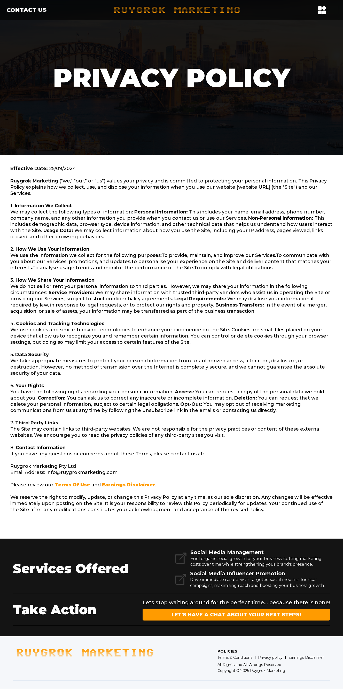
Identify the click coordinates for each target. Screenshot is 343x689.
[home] (177, 10)
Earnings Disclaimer (128, 485)
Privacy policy (270, 657)
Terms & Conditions (234, 657)
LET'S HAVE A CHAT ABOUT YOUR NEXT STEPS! (236, 614)
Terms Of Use (72, 485)
